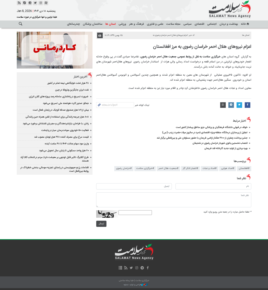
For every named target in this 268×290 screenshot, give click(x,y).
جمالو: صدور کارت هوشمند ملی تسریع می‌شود (66, 103)
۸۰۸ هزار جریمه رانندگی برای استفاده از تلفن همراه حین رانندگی (57, 117)
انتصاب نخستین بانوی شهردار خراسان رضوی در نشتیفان (220, 143)
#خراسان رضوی (124, 168)
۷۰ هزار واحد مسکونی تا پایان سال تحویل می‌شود (64, 151)
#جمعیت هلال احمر (168, 168)
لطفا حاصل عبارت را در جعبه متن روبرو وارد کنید (227, 212)
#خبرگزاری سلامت (145, 168)
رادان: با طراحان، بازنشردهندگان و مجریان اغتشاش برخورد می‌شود (56, 124)
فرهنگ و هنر (136, 24)
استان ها (110, 24)
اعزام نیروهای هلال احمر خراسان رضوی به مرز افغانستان (202, 46)
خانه (245, 24)
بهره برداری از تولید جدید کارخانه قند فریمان (226, 148)
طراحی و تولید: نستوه (136, 284)
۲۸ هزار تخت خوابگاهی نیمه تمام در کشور (68, 83)
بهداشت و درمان (228, 24)
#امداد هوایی (227, 168)
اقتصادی (199, 24)
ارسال (101, 224)
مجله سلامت (173, 24)
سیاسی (187, 24)
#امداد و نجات (209, 168)
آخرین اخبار (80, 76)
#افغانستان (244, 168)
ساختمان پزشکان (92, 24)
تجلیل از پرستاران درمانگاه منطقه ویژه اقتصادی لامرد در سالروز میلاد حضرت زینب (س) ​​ (205, 133)
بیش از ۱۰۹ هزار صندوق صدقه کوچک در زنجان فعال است (61, 110)
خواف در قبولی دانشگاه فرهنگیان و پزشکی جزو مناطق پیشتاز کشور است (212, 127)
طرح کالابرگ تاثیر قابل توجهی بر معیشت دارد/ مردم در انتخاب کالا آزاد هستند (54, 159)
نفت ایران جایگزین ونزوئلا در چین (72, 90)
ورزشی (122, 24)
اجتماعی (211, 24)
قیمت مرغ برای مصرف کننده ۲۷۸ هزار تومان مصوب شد (61, 137)
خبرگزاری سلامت (221, 9)
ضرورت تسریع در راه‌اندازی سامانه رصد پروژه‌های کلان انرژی (59, 97)
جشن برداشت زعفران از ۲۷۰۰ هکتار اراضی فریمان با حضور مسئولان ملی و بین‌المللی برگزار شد (202, 138)
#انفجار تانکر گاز (190, 168)
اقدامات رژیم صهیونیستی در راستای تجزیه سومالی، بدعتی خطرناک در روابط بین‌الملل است (54, 169)
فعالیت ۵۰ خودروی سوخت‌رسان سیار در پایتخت (65, 130)
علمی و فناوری (155, 24)
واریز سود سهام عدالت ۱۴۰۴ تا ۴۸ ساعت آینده (67, 144)
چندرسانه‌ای (73, 24)
